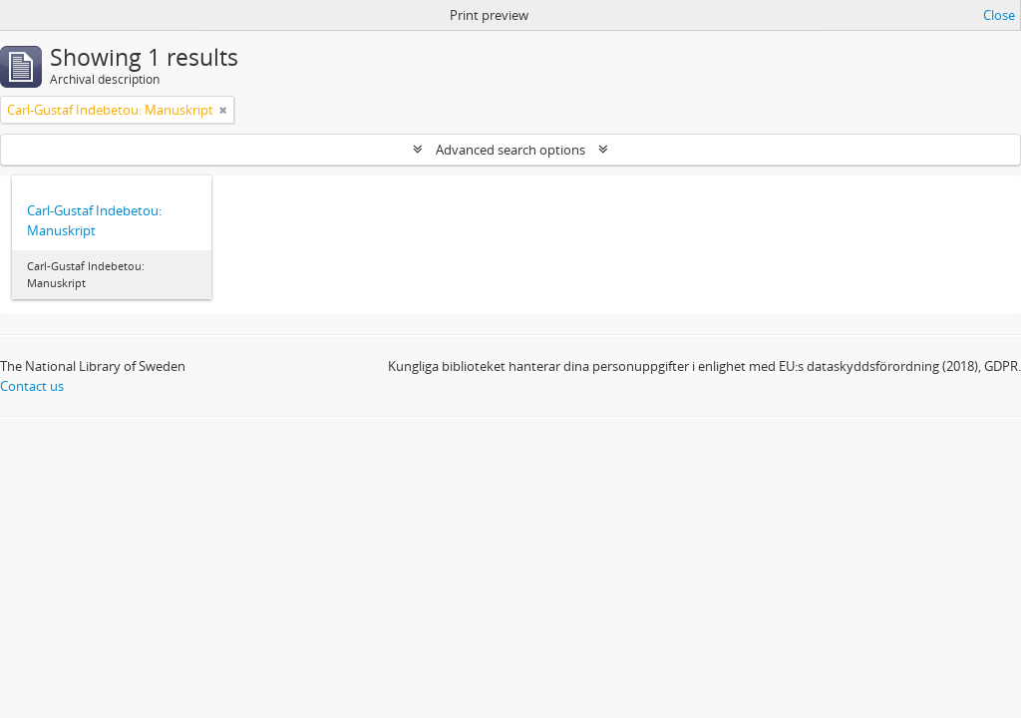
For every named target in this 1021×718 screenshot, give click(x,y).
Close (999, 15)
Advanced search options (510, 150)
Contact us (32, 386)
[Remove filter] (223, 110)
